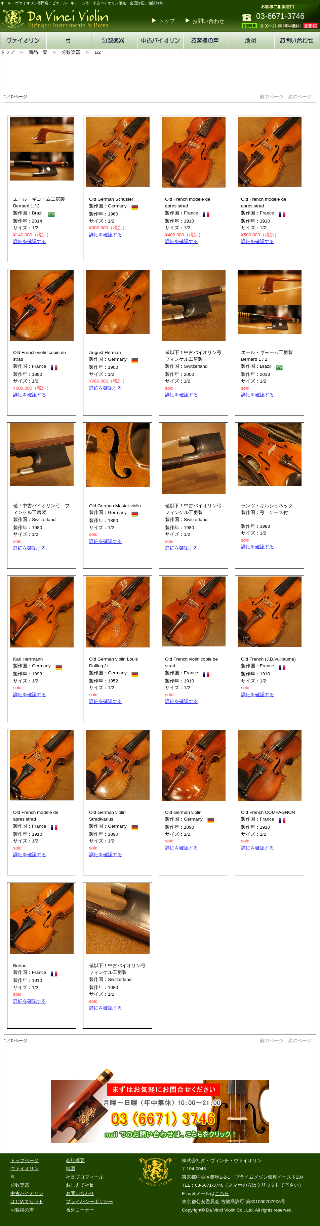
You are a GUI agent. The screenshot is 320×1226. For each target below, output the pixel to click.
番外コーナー (80, 1210)
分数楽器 (19, 1185)
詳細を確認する (29, 241)
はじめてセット (26, 1201)
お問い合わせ (208, 21)
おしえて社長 (80, 1185)
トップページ (24, 1160)
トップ (167, 21)
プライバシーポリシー (89, 1201)
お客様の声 (22, 1210)
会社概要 (75, 1160)
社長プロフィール (85, 1177)
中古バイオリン (26, 1193)
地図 (70, 1168)
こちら (222, 1193)
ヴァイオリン (24, 1168)
